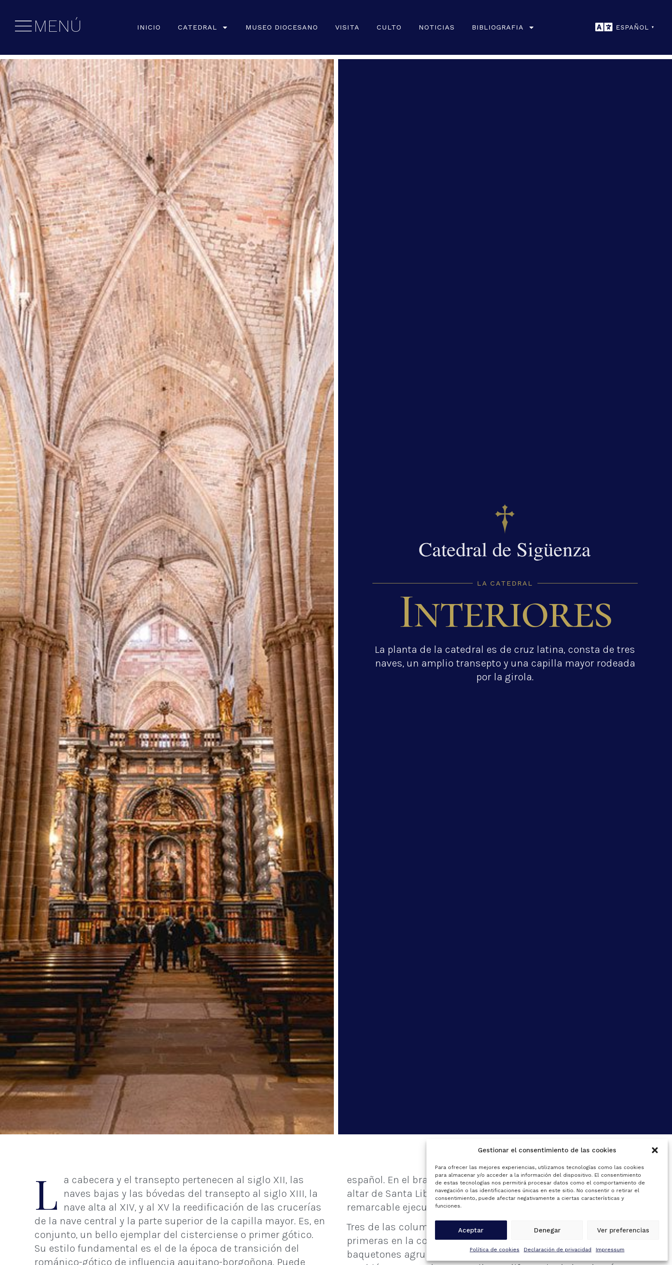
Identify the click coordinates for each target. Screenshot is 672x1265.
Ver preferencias (623, 1230)
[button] (655, 1150)
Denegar (547, 1230)
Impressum (610, 1250)
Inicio (149, 27)
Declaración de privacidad (557, 1250)
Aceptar (470, 1230)
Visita (347, 27)
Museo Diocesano (282, 27)
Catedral (203, 27)
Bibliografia (503, 27)
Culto (389, 27)
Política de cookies (494, 1250)
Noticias (437, 27)
